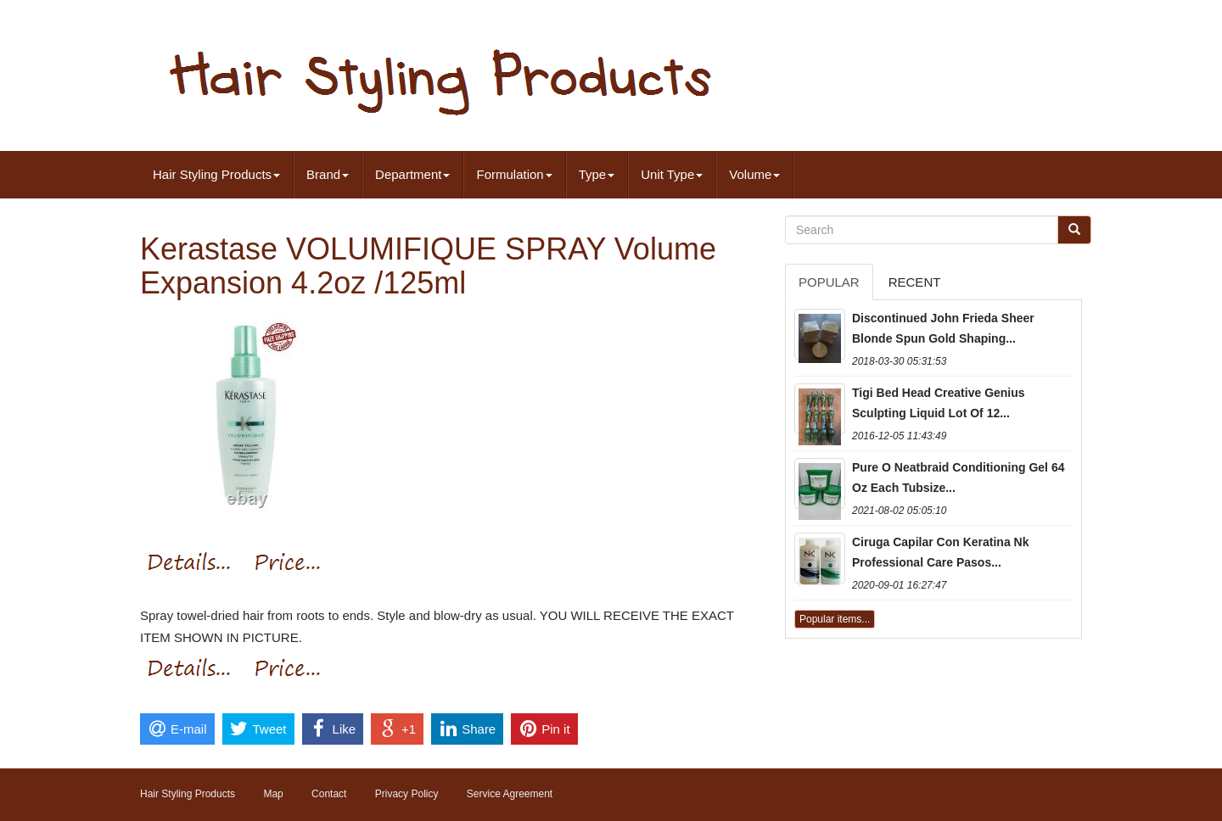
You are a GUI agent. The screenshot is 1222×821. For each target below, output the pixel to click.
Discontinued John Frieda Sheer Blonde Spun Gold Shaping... (943, 328)
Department (412, 174)
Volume (754, 174)
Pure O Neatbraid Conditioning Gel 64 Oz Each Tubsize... (958, 477)
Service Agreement (509, 794)
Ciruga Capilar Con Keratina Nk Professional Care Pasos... (940, 552)
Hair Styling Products (216, 174)
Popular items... (834, 619)
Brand (327, 174)
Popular (829, 282)
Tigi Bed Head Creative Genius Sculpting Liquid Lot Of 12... (938, 403)
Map (273, 794)
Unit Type (672, 174)
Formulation (514, 174)
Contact (328, 794)
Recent (914, 282)
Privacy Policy (407, 794)
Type (597, 174)
